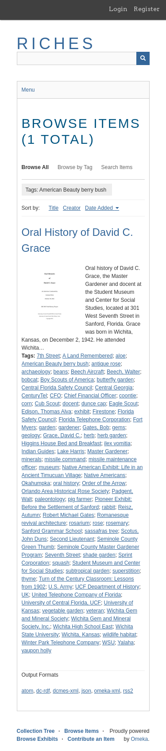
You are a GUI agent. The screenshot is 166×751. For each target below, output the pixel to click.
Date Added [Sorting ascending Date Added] (99, 208)
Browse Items (81, 731)
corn (27, 404)
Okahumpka (36, 483)
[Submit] (143, 58)
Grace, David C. (62, 435)
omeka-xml (107, 691)
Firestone (104, 411)
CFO (55, 396)
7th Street (48, 356)
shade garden (99, 555)
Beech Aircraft (87, 372)
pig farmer (80, 499)
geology (31, 435)
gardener (69, 427)
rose (98, 523)
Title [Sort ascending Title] (53, 208)
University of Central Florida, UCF (61, 603)
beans (61, 372)
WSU (108, 642)
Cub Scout (47, 404)
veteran (95, 611)
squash (60, 563)
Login (118, 8)
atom (28, 691)
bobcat (30, 380)
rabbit (108, 507)
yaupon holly (36, 650)
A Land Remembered (87, 356)
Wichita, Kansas (81, 635)
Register (147, 8)
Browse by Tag (75, 167)
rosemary (117, 523)
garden (47, 427)
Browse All (35, 167)
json (86, 691)
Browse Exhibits (37, 739)
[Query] (83, 58)
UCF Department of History (107, 587)
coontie (127, 396)
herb (89, 435)
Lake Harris (70, 451)
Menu (28, 90)
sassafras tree (101, 531)
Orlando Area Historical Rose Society (65, 491)
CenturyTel (34, 396)
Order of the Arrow (103, 483)
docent (70, 404)
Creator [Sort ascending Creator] (72, 208)
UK (25, 595)
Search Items (117, 167)
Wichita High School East (83, 627)
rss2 (128, 691)
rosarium (79, 523)
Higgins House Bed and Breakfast (61, 443)
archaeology (36, 372)
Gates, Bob (96, 427)
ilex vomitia (117, 443)
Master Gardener (107, 451)
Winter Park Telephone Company (61, 642)
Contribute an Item (91, 739)
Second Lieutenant (72, 539)
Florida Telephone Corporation (94, 419)
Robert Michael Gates (68, 515)
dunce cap (93, 404)
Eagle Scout (123, 404)
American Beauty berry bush (55, 364)
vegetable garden (62, 611)
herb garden (111, 435)
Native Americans (104, 475)
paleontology (50, 499)
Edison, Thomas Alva (47, 411)
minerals (32, 459)
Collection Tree (36, 731)
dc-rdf (43, 691)
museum (49, 467)
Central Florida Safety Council (57, 388)
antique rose (106, 364)
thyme (29, 579)
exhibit (82, 411)
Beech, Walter (123, 372)
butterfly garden (115, 380)
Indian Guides (38, 451)
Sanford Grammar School (52, 531)
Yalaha (126, 642)
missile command (65, 459)
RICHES (56, 44)
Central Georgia (114, 388)
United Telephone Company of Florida (76, 595)
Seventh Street (62, 555)
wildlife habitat (119, 635)
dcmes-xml (65, 691)
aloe (121, 356)
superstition (125, 571)
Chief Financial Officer (90, 396)
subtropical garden (88, 571)
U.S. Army (60, 587)
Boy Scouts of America (67, 380)
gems (118, 427)
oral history (66, 483)
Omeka (139, 739)
